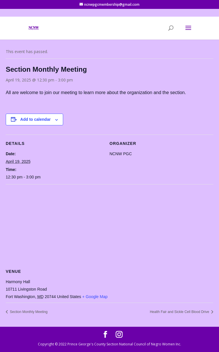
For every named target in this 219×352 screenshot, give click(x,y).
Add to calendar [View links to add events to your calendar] (35, 119)
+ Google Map (94, 296)
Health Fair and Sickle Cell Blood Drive (180, 312)
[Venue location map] (109, 225)
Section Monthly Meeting (28, 312)
